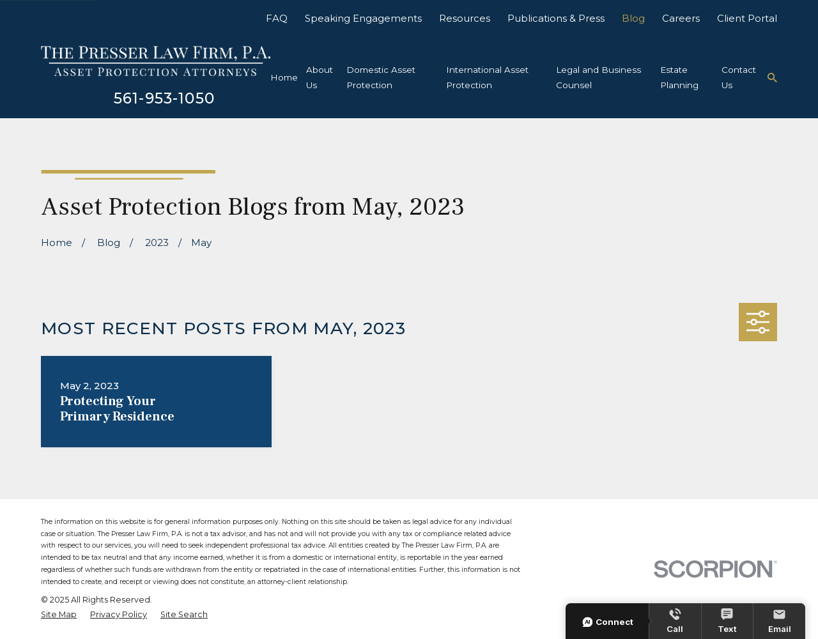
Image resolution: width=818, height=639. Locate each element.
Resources (464, 18)
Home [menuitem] (284, 77)
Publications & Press (556, 18)
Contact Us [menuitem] (739, 77)
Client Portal (747, 18)
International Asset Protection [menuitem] (487, 77)
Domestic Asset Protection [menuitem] (380, 77)
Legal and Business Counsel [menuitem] (598, 77)
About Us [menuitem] (319, 77)
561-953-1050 (164, 98)
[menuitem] (59, 615)
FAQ (277, 18)
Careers (681, 18)
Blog (633, 18)
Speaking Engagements (363, 18)
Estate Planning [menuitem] (679, 77)
